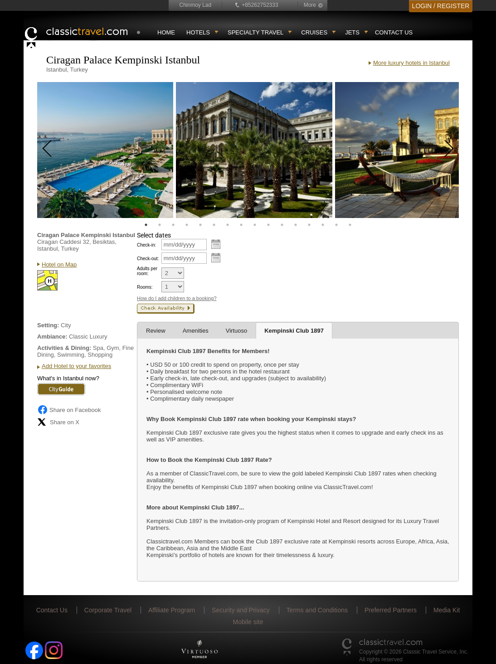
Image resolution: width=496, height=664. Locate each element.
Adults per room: (147, 271)
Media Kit (446, 610)
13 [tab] (309, 224)
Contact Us (394, 32)
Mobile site (248, 621)
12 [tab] (295, 224)
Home (166, 32)
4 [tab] (186, 224)
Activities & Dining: (64, 347)
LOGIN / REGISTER (441, 6)
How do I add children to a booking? (177, 298)
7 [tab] (227, 224)
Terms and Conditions (317, 610)
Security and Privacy (241, 610)
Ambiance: (52, 336)
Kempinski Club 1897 (294, 330)
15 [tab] (336, 224)
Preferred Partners (391, 610)
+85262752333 (260, 5)
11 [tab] (282, 224)
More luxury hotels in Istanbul (411, 62)
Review (155, 330)
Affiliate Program (171, 610)
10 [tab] (268, 224)
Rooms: (144, 287)
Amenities (196, 330)
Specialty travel (255, 32)
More (310, 5)
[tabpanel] (105, 150)
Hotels (198, 32)
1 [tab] (146, 224)
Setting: (48, 325)
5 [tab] (200, 224)
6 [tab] (214, 224)
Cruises (314, 32)
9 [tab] (254, 224)
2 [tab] (159, 224)
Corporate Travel (107, 610)
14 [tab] (322, 224)
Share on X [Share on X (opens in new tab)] (58, 422)
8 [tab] (241, 224)
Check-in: (146, 244)
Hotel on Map (59, 264)
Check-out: (148, 258)
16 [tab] (350, 224)
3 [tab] (173, 224)
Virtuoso (236, 330)
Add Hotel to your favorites (76, 366)
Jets (352, 32)
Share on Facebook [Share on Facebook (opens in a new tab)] (69, 409)
